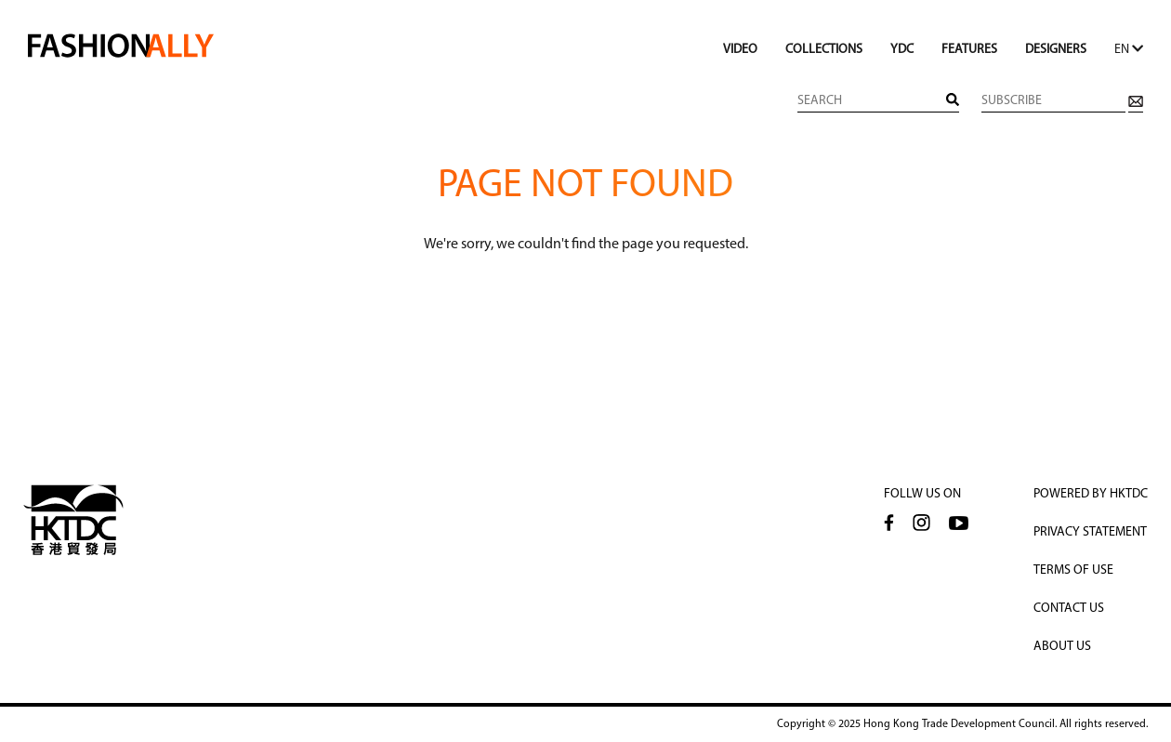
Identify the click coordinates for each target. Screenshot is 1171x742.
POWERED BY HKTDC (1090, 494)
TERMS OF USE (1073, 570)
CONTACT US (1068, 609)
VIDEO (740, 50)
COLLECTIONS (823, 50)
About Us (1062, 647)
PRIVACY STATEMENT (1090, 532)
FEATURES (969, 50)
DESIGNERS (1055, 50)
